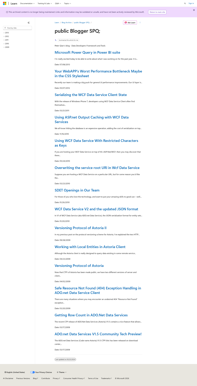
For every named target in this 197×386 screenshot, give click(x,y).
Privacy (55, 378)
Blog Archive (66, 22)
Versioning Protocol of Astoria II (81, 227)
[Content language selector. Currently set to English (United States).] (14, 372)
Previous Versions (23, 378)
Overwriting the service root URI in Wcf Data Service (97, 167)
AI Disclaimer (8, 378)
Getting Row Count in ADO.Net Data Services (91, 315)
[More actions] (140, 22)
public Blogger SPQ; (82, 22)
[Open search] (185, 3)
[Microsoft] (4, 3)
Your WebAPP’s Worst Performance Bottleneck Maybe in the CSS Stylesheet (98, 73)
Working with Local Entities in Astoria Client (90, 246)
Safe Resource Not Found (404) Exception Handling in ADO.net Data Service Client (98, 290)
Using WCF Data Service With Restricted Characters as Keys (96, 142)
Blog (34, 378)
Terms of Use (93, 378)
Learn (57, 22)
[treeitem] (17, 33)
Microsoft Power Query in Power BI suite (87, 52)
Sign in (191, 3)
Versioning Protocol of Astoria (79, 265)
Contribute (45, 378)
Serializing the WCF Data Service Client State (91, 94)
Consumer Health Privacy (73, 378)
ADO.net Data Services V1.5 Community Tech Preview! (98, 333)
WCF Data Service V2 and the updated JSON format (96, 208)
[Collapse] (28, 22)
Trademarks (105, 378)
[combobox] (17, 28)
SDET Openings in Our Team (77, 190)
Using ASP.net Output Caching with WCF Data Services (92, 119)
